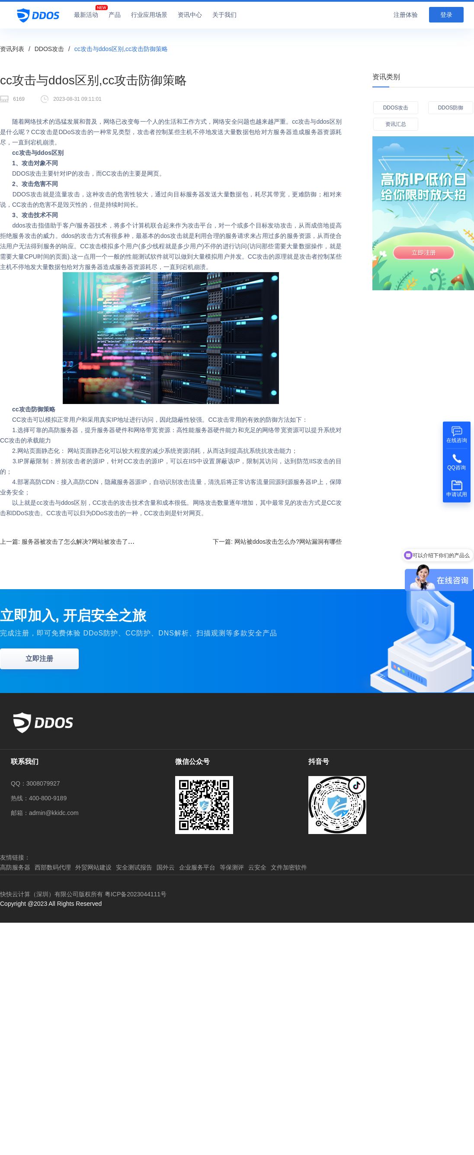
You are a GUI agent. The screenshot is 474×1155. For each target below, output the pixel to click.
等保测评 (232, 867)
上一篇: (76, 541)
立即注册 (39, 658)
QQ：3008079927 (35, 783)
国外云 (166, 867)
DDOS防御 (451, 108)
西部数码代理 (53, 867)
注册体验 (406, 14)
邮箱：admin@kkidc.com (45, 812)
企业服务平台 (197, 867)
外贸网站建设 (93, 867)
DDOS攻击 (49, 48)
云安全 (257, 867)
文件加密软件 (289, 867)
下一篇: (277, 541)
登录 (446, 14)
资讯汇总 (395, 124)
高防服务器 (15, 867)
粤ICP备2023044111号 (136, 894)
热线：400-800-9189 (39, 798)
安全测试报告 (134, 867)
